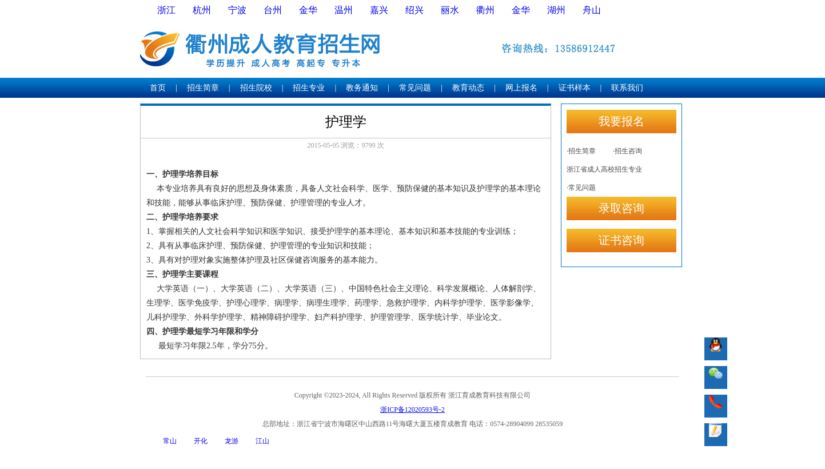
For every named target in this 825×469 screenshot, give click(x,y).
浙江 (166, 10)
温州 (343, 10)
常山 (170, 441)
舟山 (592, 10)
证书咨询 (621, 240)
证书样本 (575, 88)
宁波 (237, 10)
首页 (158, 88)
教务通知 (362, 88)
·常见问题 (581, 188)
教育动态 (468, 88)
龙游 (231, 441)
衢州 (485, 10)
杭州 (202, 10)
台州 (273, 10)
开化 (201, 441)
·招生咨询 (627, 151)
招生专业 (309, 88)
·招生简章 (581, 151)
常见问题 (415, 88)
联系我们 (627, 88)
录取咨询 (621, 208)
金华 (308, 10)
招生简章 (203, 88)
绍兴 (414, 10)
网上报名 (521, 88)
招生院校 (256, 88)
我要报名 (621, 121)
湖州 (556, 10)
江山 (262, 441)
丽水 (450, 10)
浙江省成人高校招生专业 (604, 169)
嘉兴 (379, 10)
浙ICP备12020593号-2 (412, 410)
